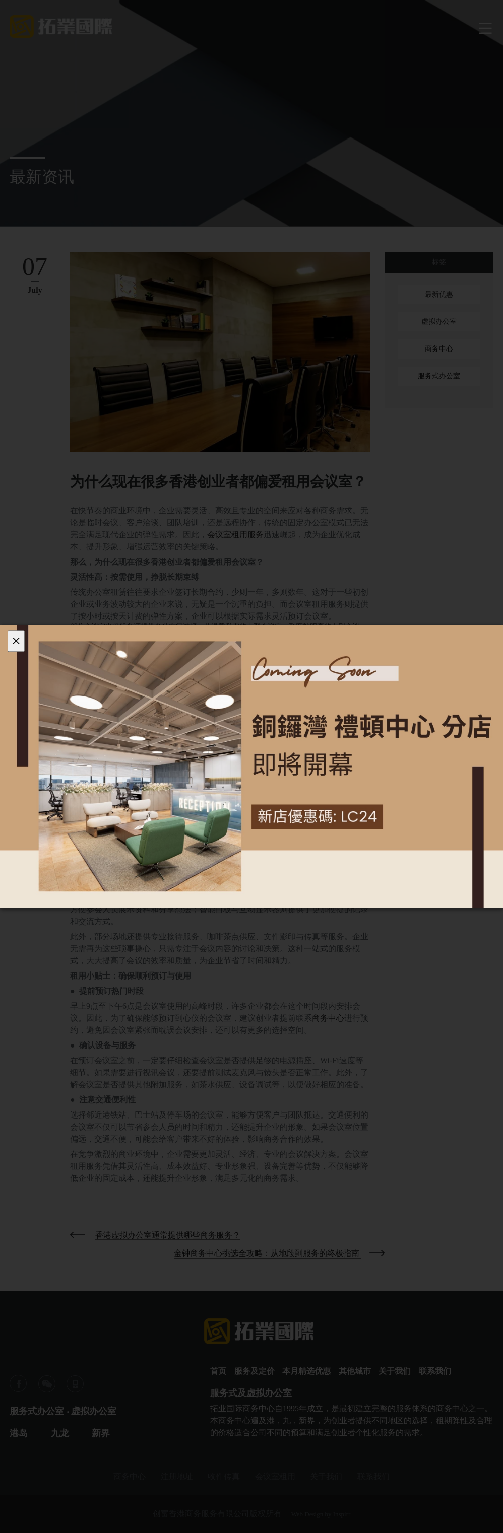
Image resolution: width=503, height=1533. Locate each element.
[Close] (16, 641)
